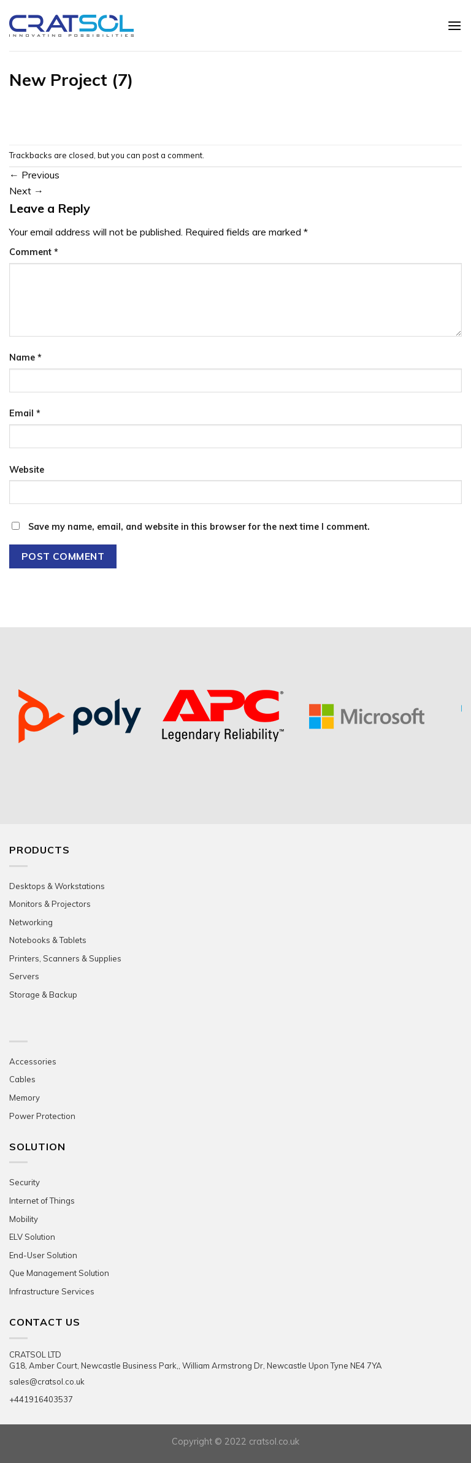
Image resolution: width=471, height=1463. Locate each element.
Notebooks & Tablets (47, 940)
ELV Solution (32, 1237)
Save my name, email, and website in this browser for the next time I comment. (199, 526)
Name (25, 357)
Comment (33, 252)
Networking (31, 922)
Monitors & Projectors (50, 904)
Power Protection (42, 1116)
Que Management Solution (59, 1273)
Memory (24, 1097)
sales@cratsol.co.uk (47, 1381)
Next (26, 191)
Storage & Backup (43, 994)
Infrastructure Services (51, 1291)
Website (26, 469)
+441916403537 (41, 1399)
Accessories (32, 1061)
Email (24, 413)
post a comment (172, 155)
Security (24, 1182)
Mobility (23, 1219)
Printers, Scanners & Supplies (65, 958)
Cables (22, 1079)
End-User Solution (43, 1255)
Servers (24, 976)
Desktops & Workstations (57, 886)
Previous (34, 175)
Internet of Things (42, 1200)
